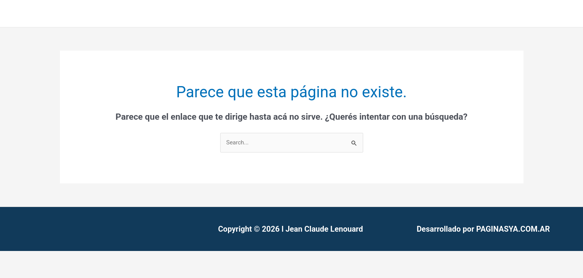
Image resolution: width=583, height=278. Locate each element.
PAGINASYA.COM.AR (513, 229)
